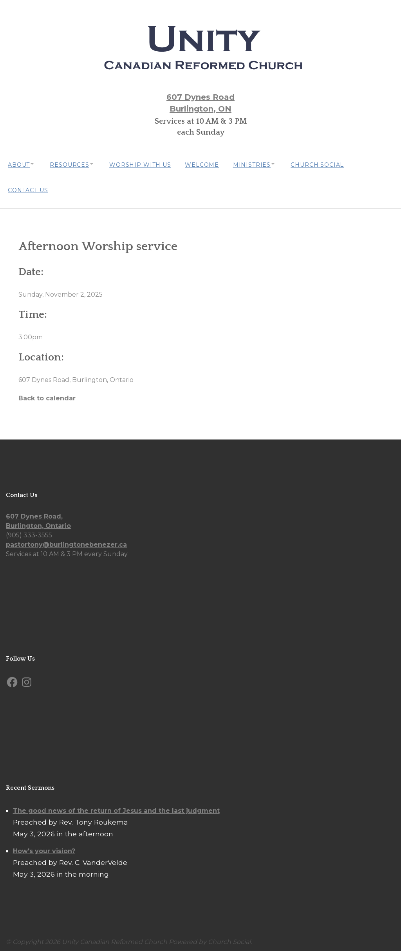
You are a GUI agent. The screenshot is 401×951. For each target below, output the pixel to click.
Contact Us (28, 187)
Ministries (262, 163)
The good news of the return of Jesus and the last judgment (116, 807)
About (19, 163)
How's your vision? (44, 847)
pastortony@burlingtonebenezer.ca (66, 540)
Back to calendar (47, 394)
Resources (73, 163)
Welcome (210, 163)
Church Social (331, 163)
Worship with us (147, 163)
